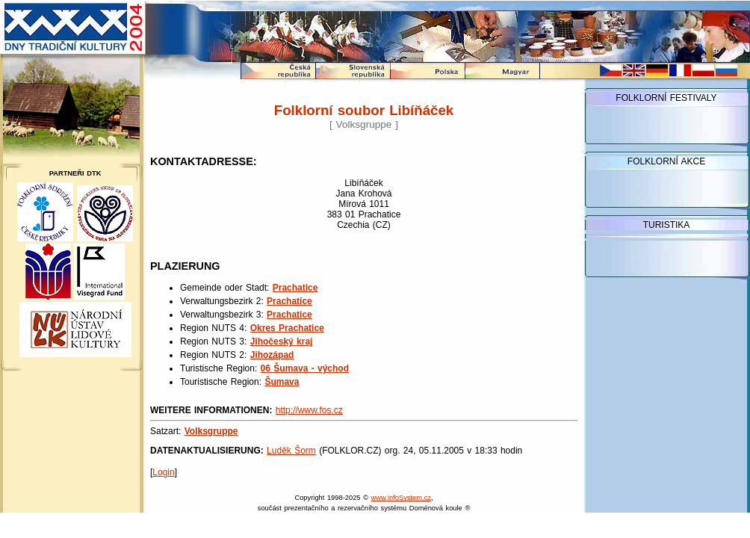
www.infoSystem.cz (401, 497)
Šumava (281, 382)
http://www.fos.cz (309, 410)
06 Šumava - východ (305, 368)
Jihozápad (272, 355)
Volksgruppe (211, 431)
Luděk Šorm (291, 450)
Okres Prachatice (287, 328)
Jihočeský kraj (281, 341)
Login (163, 472)
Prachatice (295, 287)
